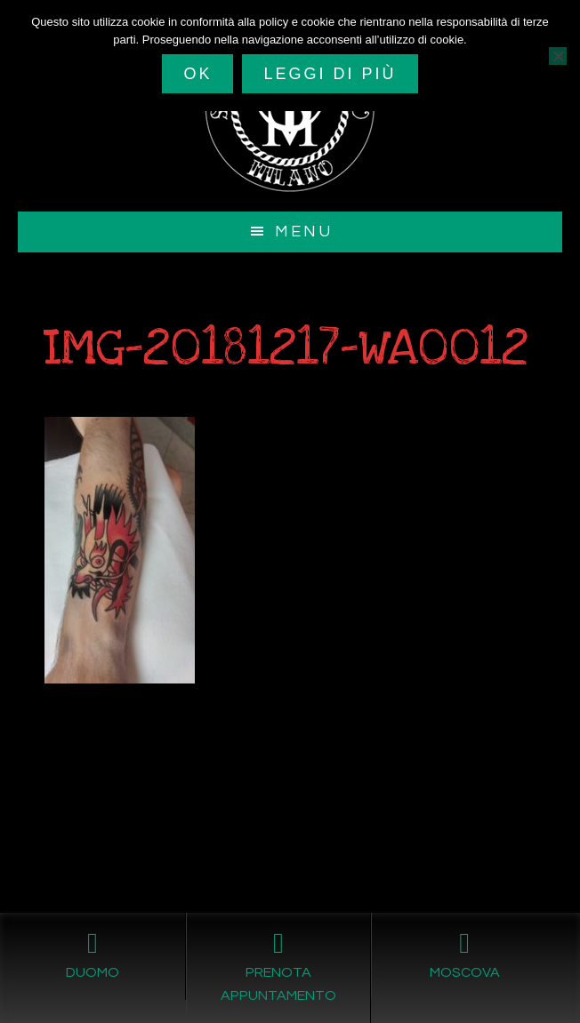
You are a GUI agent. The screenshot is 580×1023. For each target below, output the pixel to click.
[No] (558, 56)
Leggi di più (329, 74)
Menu (304, 231)
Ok (197, 74)
